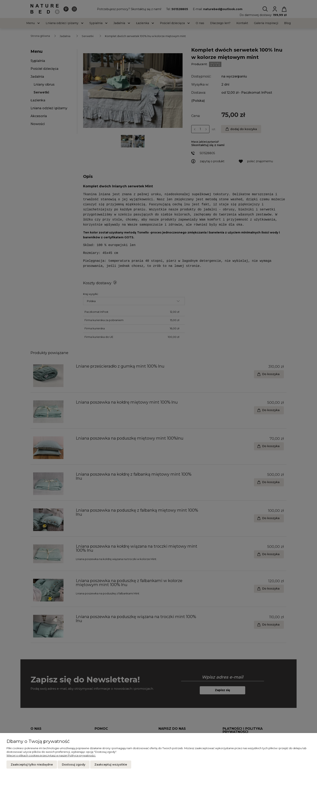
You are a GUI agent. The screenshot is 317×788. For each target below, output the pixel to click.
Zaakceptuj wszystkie (110, 764)
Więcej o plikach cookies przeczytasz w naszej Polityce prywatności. (51, 755)
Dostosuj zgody (73, 764)
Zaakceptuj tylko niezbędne (32, 764)
